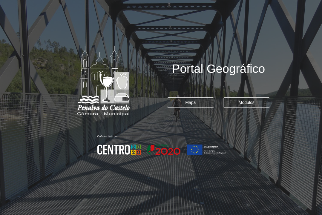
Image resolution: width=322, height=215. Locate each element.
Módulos (246, 102)
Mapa (190, 102)
